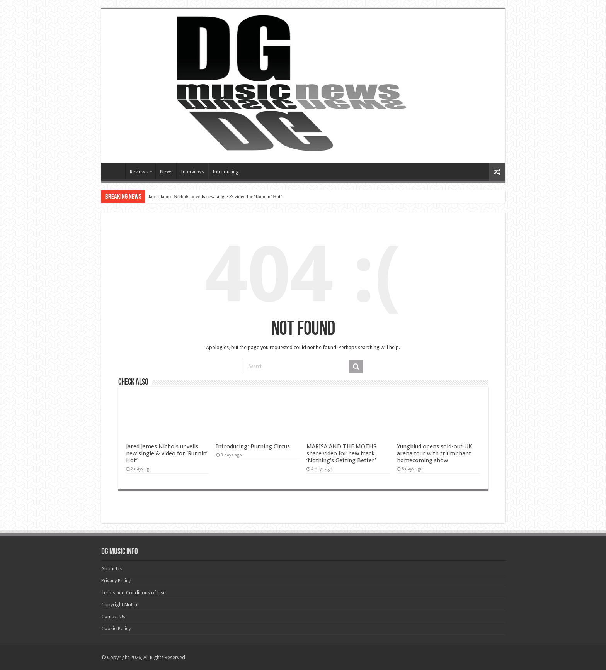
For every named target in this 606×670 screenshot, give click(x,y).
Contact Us (113, 616)
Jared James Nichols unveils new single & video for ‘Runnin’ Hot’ (215, 196)
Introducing (226, 172)
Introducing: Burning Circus (253, 446)
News (166, 172)
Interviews (192, 172)
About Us (111, 569)
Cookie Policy (116, 628)
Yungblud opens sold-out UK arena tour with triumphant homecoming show (434, 453)
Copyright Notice (120, 604)
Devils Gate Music (115, 171)
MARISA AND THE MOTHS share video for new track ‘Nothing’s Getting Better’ (341, 453)
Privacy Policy (116, 580)
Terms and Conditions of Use (133, 592)
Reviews (139, 172)
